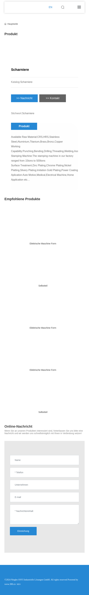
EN (50, 7)
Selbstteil (43, 285)
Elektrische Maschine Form (43, 243)
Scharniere (26, 82)
